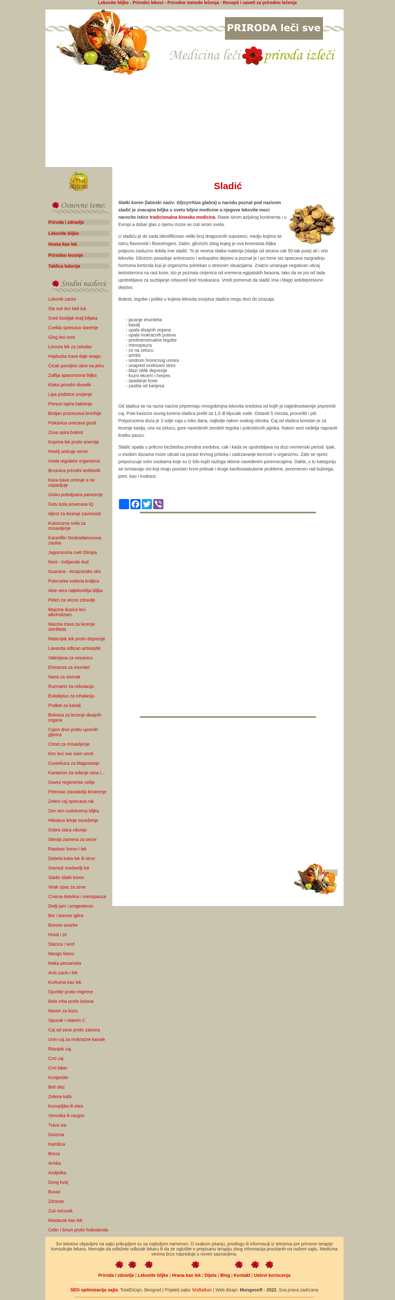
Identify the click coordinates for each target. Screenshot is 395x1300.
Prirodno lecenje (65, 255)
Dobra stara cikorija (67, 829)
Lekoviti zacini (62, 299)
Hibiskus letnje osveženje (73, 820)
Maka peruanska (64, 963)
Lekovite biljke (63, 233)
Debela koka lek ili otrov (71, 858)
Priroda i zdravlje (66, 222)
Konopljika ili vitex (65, 1106)
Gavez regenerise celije (71, 782)
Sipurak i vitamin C (66, 1020)
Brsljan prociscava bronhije (74, 413)
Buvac (54, 1191)
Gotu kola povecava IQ (70, 504)
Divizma (56, 1134)
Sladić (228, 186)
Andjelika (57, 1172)
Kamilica (56, 1144)
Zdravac (56, 1201)
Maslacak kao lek (65, 1220)
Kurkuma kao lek (64, 982)
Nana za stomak (64, 676)
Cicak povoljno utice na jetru (76, 365)
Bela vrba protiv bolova (70, 1001)
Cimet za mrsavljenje (68, 744)
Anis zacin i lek (63, 972)
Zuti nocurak (60, 1210)
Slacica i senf (61, 944)
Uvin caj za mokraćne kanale (76, 1039)
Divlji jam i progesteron (70, 906)
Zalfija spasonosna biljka (72, 375)
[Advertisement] (194, 121)
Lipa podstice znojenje (70, 394)
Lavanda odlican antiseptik (74, 648)
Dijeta (210, 1275)
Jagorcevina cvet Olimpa (72, 552)
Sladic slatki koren (66, 877)
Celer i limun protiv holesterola (78, 1229)
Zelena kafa (59, 1096)
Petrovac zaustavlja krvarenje (77, 791)
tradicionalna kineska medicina (182, 217)
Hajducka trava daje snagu (74, 356)
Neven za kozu (63, 1010)
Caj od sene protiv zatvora (74, 1029)
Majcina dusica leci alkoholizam (67, 612)
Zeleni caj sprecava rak (71, 801)
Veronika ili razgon (66, 1115)
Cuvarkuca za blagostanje (73, 763)
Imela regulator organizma (74, 460)
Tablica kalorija (64, 266)
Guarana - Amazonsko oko (74, 571)
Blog (225, 1275)
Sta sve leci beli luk (67, 308)
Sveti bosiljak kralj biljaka (72, 318)
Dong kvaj (58, 1182)
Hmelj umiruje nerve (68, 451)
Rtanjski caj (59, 1048)
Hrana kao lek (62, 244)
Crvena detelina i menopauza (77, 896)
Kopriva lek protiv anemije (73, 441)
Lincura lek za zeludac (70, 346)
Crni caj (55, 1058)
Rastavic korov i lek (67, 848)
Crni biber (58, 1067)
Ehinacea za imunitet (68, 667)
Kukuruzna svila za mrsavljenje (67, 526)
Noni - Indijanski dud (68, 561)
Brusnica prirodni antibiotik (74, 470)
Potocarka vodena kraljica (73, 580)
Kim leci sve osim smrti (70, 753)
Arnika (54, 1163)
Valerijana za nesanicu (70, 657)
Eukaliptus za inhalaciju (71, 695)
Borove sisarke (63, 925)
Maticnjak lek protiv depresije (76, 638)
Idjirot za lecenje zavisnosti (74, 513)
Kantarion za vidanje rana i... (76, 772)
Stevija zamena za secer (72, 839)
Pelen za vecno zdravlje (71, 600)
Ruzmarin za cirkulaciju (71, 686)
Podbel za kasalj (64, 705)
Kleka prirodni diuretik (69, 384)
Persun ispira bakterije (70, 403)
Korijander (58, 1077)
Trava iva (57, 1125)
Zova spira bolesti (65, 432)
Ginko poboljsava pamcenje (75, 494)
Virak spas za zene (67, 887)
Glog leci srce (61, 337)
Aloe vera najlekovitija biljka (75, 590)
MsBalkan (202, 1289)
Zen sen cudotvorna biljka (73, 810)
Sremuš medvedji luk (68, 867)
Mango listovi (61, 953)
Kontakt (242, 1275)
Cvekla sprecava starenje (73, 327)
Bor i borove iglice (65, 915)
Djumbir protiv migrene (70, 991)
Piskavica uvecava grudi (72, 422)
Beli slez (56, 1087)
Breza (54, 1153)
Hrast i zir (57, 934)
